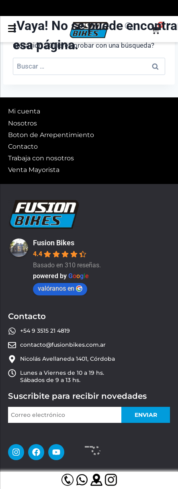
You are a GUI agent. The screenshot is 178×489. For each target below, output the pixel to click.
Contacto (23, 146)
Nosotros (22, 123)
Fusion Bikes (53, 242)
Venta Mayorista (33, 170)
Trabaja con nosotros (41, 158)
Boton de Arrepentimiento (51, 135)
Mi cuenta (24, 111)
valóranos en (60, 288)
